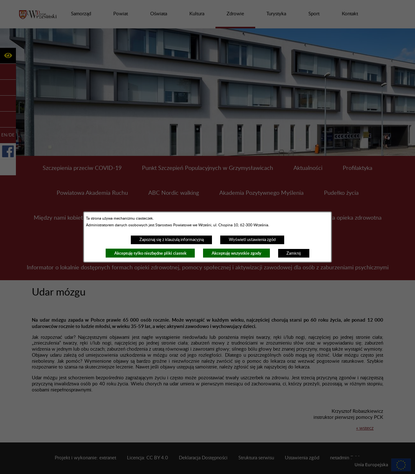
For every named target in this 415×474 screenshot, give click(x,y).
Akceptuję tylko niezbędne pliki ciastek (150, 253)
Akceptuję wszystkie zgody (236, 253)
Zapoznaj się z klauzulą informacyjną (171, 239)
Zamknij (293, 253)
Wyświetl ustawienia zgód (252, 239)
